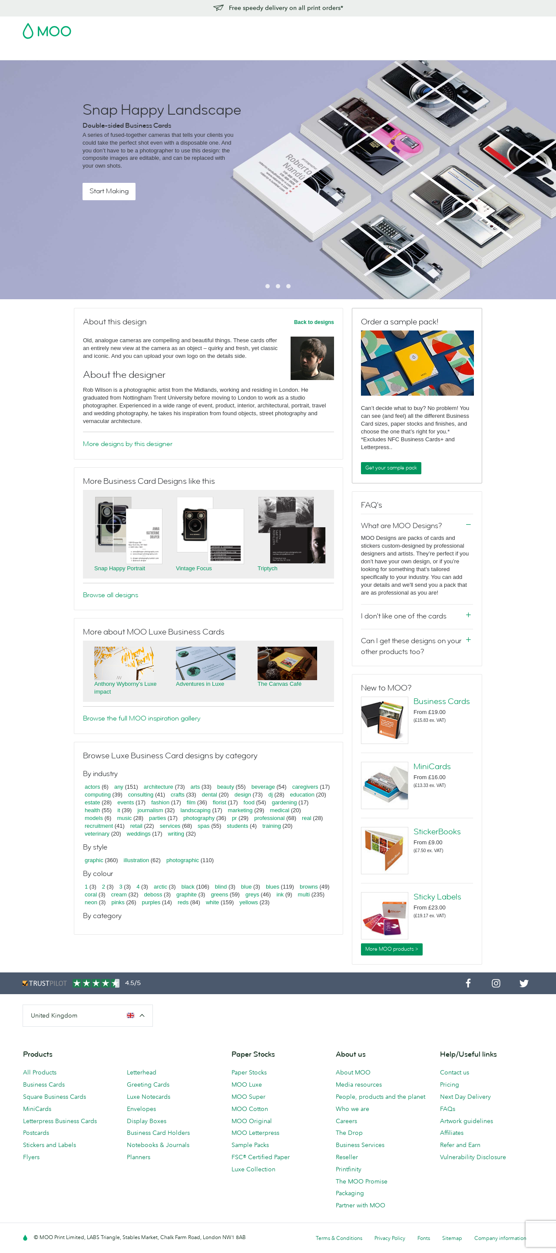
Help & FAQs (381, 52)
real (306, 818)
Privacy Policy (389, 1238)
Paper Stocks (249, 1072)
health (92, 810)
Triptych (268, 568)
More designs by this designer (127, 444)
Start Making (109, 191)
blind (221, 886)
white (212, 902)
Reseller (347, 1157)
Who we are (352, 1109)
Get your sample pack (391, 467)
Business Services (307, 52)
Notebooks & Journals (158, 1145)
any (118, 787)
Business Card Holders (158, 1133)
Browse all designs (110, 595)
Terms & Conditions (339, 1238)
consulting (141, 794)
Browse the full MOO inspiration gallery (141, 718)
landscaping (195, 810)
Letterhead (141, 1072)
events (125, 802)
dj (270, 794)
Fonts (423, 1238)
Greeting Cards (148, 1084)
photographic (182, 860)
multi (304, 894)
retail (136, 826)
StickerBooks (437, 832)
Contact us (454, 1072)
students (237, 826)
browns (309, 886)
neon (91, 902)
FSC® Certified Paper (261, 1157)
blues (272, 886)
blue (246, 886)
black (188, 886)
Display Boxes (146, 1121)
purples (151, 902)
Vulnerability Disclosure (473, 1157)
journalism (150, 810)
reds (183, 902)
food (249, 802)
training (271, 826)
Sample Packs (250, 1145)
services (170, 826)
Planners (138, 1157)
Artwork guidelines (466, 1121)
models (94, 818)
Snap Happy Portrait (119, 568)
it (118, 810)
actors (92, 787)
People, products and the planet (380, 1097)
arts (195, 787)
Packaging (350, 1193)
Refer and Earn (460, 1145)
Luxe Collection (253, 1169)
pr (234, 818)
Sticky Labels (437, 897)
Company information (500, 1238)
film (191, 802)
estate (92, 802)
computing (98, 794)
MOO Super (248, 1097)
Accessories (255, 52)
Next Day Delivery (465, 1097)
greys (252, 894)
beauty (225, 787)
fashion (160, 802)
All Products (39, 1072)
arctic (160, 886)
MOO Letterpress (255, 1133)
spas (203, 826)
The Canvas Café (279, 684)
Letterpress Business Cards (60, 1121)
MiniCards (432, 766)
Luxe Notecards (148, 1097)
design (243, 794)
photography (199, 818)
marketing (240, 810)
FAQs (447, 1109)
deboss (153, 894)
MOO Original (252, 1121)
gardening (284, 802)
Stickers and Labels (49, 1145)
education (302, 794)
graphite (186, 894)
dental (209, 794)
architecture (158, 787)
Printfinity (348, 1169)
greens (219, 894)
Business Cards (45, 52)
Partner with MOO (360, 1205)
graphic (94, 860)
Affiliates (451, 1133)
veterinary (97, 833)
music (124, 818)
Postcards (91, 52)
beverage (263, 787)
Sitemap (452, 1238)
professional (269, 818)
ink (280, 894)
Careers (346, 1121)
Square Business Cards (54, 1097)
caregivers (305, 787)
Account (397, 28)
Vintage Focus (194, 568)
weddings (139, 833)
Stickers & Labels (140, 52)
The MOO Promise (361, 1181)
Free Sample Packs (351, 28)
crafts (178, 794)
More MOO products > (391, 949)
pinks (117, 902)
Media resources (359, 1084)
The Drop (349, 1133)
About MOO (353, 1072)
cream (119, 894)
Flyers (181, 52)
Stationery (214, 52)
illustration (136, 860)
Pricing (449, 1084)
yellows (248, 902)
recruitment (99, 826)
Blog (347, 52)
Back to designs (314, 322)
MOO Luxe (247, 1084)
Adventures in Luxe (200, 684)
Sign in (427, 28)
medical (279, 810)
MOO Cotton (250, 1109)
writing (176, 833)
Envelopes (141, 1109)
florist (219, 802)
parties (157, 818)
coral (91, 894)
